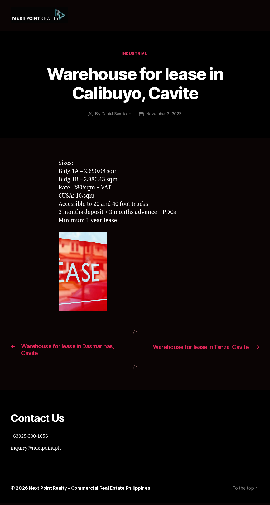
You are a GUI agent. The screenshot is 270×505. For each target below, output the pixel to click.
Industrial (135, 54)
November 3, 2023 (164, 114)
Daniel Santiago (115, 114)
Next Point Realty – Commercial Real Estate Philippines (90, 490)
